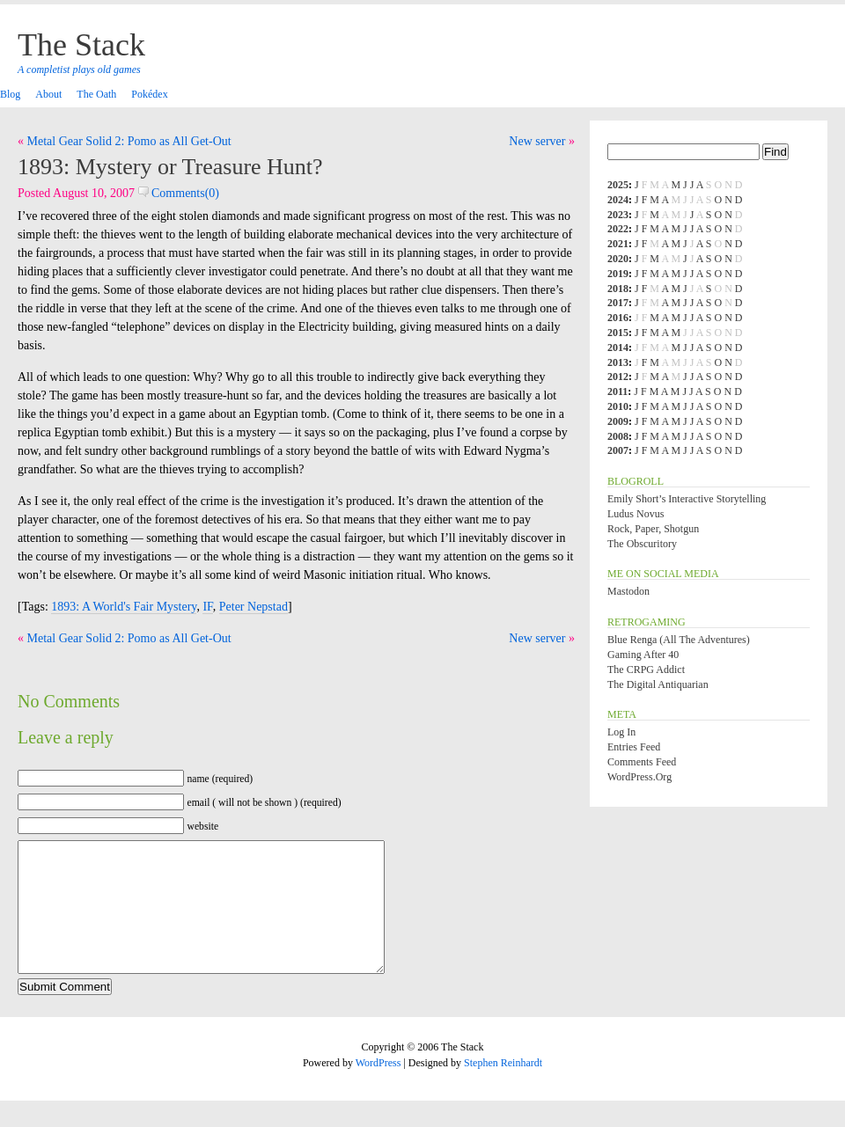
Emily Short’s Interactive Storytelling (686, 499)
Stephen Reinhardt (503, 1089)
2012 (617, 376)
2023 (617, 215)
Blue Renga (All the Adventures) (678, 639)
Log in (621, 732)
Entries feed (633, 747)
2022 (617, 229)
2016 (617, 317)
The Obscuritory (642, 544)
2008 (617, 436)
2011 (617, 391)
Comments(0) (179, 193)
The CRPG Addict (646, 669)
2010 (617, 406)
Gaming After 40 (643, 654)
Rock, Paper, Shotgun (653, 529)
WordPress (378, 1089)
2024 (617, 200)
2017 (617, 302)
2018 (617, 288)
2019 (617, 273)
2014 (617, 347)
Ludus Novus (635, 514)
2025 (617, 185)
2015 (617, 332)
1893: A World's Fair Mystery (123, 606)
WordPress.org (639, 777)
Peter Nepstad (253, 606)
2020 (617, 258)
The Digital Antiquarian (658, 684)
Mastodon (628, 591)
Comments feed (641, 762)
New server (537, 141)
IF (207, 606)
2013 (617, 362)
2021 (617, 244)
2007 (617, 450)
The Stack (81, 44)
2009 (617, 421)
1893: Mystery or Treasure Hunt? (170, 166)
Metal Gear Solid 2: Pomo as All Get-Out (129, 141)
